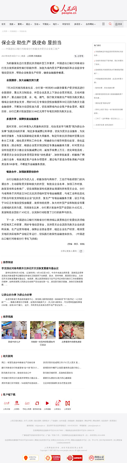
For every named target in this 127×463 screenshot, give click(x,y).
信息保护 (104, 421)
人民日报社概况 (16, 421)
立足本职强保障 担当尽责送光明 (57, 383)
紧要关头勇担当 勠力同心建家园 (57, 378)
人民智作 (67, 404)
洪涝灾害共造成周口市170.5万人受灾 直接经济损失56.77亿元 (69, 362)
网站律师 (96, 421)
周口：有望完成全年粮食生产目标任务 (18, 362)
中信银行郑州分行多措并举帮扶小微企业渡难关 (22, 378)
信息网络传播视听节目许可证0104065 (19, 440)
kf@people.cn (40, 426)
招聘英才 (45, 421)
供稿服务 (71, 421)
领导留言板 (37, 404)
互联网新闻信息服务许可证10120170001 (48, 430)
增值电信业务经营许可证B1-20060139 (79, 430)
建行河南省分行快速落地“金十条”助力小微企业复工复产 (26, 368)
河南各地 (22, 31)
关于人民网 (28, 421)
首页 (3, 24)
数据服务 (79, 421)
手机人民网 (27, 404)
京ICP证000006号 (105, 440)
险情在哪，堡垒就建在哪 (104, 88)
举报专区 (66, 24)
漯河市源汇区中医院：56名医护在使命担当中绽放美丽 (25, 383)
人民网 (4, 31)
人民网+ (16, 404)
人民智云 (57, 404)
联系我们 (113, 421)
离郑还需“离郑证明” (103, 103)
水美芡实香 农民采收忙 (104, 125)
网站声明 (88, 421)
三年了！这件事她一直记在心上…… (109, 119)
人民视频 (47, 404)
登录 (120, 24)
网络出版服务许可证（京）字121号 (84, 440)
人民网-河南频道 (34, 56)
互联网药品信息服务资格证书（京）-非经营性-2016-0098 (83, 435)
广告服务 (54, 421)
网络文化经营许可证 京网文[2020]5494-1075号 (52, 440)
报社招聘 (37, 421)
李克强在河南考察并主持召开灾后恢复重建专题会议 (30, 268)
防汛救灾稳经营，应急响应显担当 (58, 373)
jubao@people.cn (94, 426)
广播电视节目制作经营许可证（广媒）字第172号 (40, 435)
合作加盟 (62, 421)
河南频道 (13, 31)
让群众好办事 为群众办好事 (16, 294)
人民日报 (6, 404)
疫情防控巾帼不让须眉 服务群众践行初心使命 (63, 368)
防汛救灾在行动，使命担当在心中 (16, 373)
